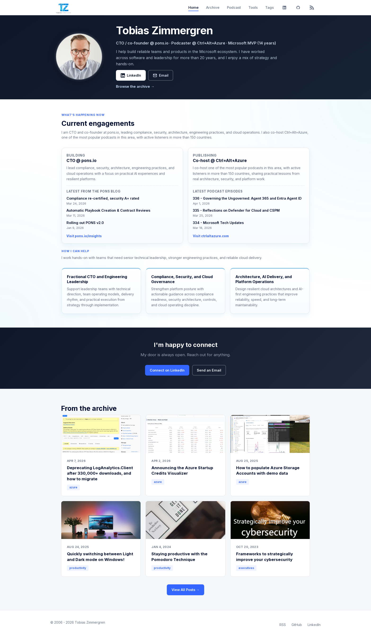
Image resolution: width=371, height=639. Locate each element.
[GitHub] (298, 7)
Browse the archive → (135, 86)
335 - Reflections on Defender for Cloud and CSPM (236, 210)
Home (193, 7)
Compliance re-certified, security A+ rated (102, 198)
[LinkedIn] (284, 7)
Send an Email (209, 370)
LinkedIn (131, 75)
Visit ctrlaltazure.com (211, 236)
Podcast (234, 7)
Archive (212, 7)
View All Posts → (185, 590)
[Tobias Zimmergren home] (63, 7)
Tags (269, 7)
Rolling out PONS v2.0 (85, 223)
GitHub (297, 625)
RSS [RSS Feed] (282, 625)
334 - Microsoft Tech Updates (218, 223)
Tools (253, 7)
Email (160, 75)
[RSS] (312, 7)
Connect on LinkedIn (167, 370)
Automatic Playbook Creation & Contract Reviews (108, 210)
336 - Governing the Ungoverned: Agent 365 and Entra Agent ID (247, 198)
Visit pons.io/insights (84, 236)
